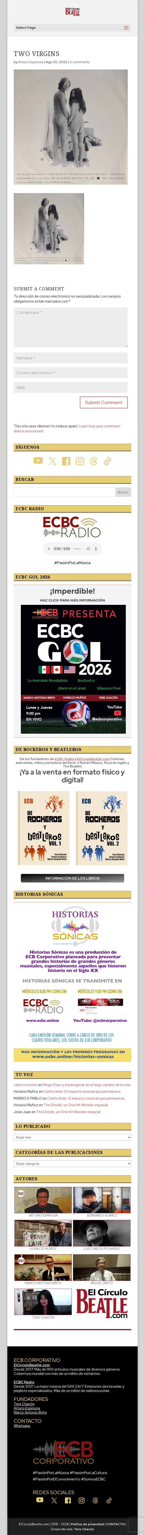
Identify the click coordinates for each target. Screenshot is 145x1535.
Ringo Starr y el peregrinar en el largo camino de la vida (86, 1084)
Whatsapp (22, 1425)
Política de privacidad (87, 1524)
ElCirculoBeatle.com (32, 1365)
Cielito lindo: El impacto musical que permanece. (82, 1091)
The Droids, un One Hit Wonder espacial (76, 1105)
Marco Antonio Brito (30, 1412)
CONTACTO (115, 1524)
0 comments (79, 62)
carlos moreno (25, 1084)
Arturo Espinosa (30, 62)
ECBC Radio (24, 1382)
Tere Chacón (24, 1404)
